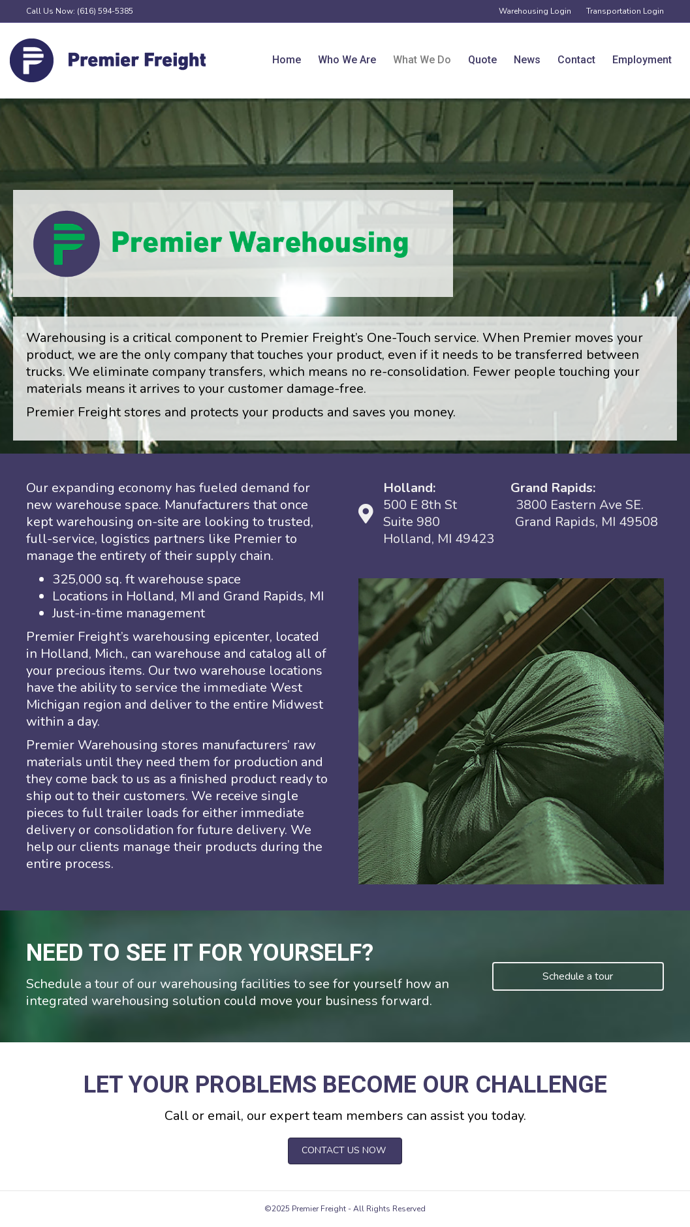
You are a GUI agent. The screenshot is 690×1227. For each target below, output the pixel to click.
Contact (576, 60)
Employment (642, 60)
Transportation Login (625, 11)
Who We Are (347, 60)
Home (286, 60)
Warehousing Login (535, 11)
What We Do (422, 60)
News (527, 60)
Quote (482, 60)
